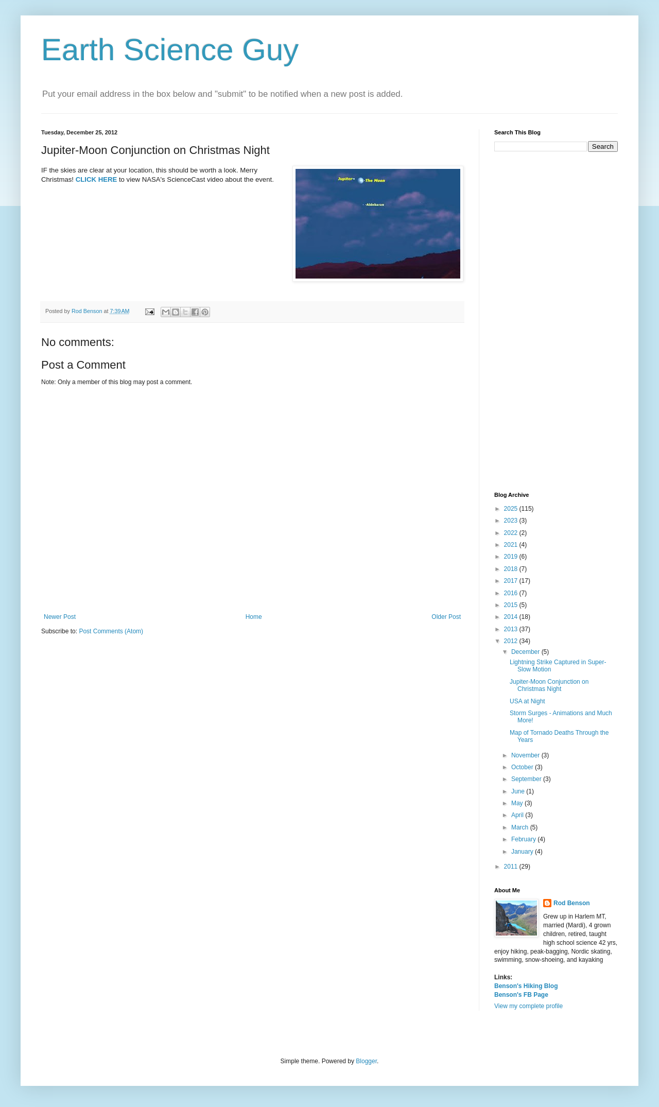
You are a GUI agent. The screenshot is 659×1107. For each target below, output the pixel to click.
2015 (511, 605)
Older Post (446, 616)
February (524, 839)
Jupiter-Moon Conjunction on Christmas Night (549, 685)
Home (254, 616)
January (523, 851)
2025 (511, 508)
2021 (511, 544)
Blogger (366, 1061)
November (526, 755)
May (518, 803)
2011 (511, 866)
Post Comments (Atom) (111, 631)
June (518, 791)
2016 (511, 593)
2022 (511, 533)
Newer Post (60, 616)
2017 (511, 580)
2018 (511, 569)
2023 (511, 520)
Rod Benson (571, 903)
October (523, 767)
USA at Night (527, 701)
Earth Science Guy (170, 49)
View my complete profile (528, 1006)
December (526, 651)
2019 (511, 556)
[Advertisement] (556, 321)
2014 (511, 616)
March (520, 827)
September (527, 779)
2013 (511, 629)
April (518, 815)
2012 (511, 641)
